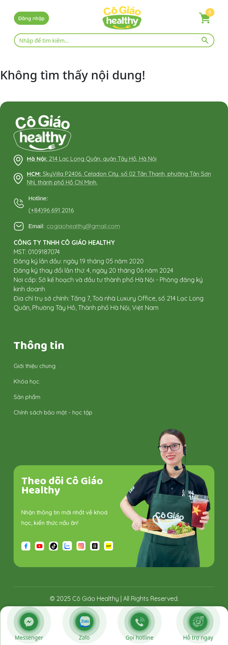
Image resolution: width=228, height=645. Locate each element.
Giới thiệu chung (35, 366)
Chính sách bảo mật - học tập (53, 412)
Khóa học (26, 381)
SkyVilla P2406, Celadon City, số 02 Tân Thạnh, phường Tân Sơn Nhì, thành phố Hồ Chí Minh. (119, 178)
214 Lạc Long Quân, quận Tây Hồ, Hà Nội (92, 158)
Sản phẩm (27, 397)
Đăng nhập (31, 18)
